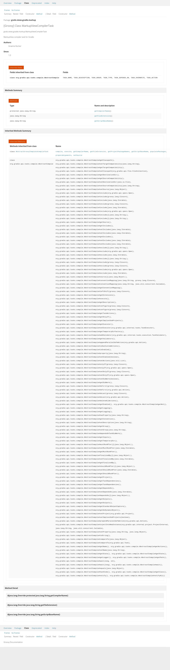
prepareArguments (63, 155)
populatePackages (158, 151)
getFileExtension (102, 116)
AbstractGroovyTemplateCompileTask (32, 151)
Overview (8, 3)
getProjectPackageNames (118, 151)
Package (17, 3)
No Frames (16, 10)
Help (54, 3)
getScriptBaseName (102, 121)
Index (47, 3)
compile (59, 151)
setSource (77, 155)
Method (39, 14)
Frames (7, 10)
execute (67, 151)
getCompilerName (101, 111)
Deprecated (37, 3)
